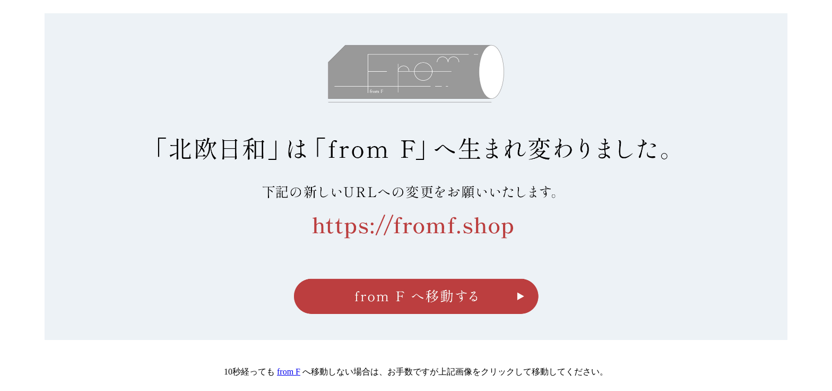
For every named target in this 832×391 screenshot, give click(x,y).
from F (288, 371)
